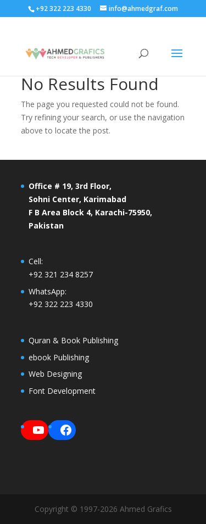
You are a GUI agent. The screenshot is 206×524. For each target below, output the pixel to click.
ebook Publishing (59, 357)
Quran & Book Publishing (73, 340)
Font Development (62, 391)
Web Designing (55, 374)
